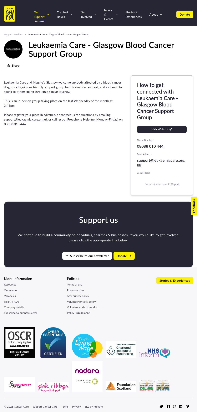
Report (175, 184)
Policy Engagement (78, 312)
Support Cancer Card (45, 406)
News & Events (108, 14)
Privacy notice (75, 290)
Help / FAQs (11, 301)
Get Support (39, 14)
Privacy (76, 406)
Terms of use (74, 284)
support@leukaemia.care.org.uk (26, 119)
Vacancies (10, 295)
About (153, 14)
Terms (64, 406)
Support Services (13, 34)
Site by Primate (94, 406)
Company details (14, 307)
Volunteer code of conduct (83, 307)
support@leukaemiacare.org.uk (161, 162)
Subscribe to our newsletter (20, 312)
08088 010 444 (150, 146)
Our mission (11, 290)
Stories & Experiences (133, 14)
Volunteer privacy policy (81, 301)
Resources (10, 284)
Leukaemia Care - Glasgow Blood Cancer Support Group (58, 34)
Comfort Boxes (62, 14)
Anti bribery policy (78, 295)
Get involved (86, 14)
